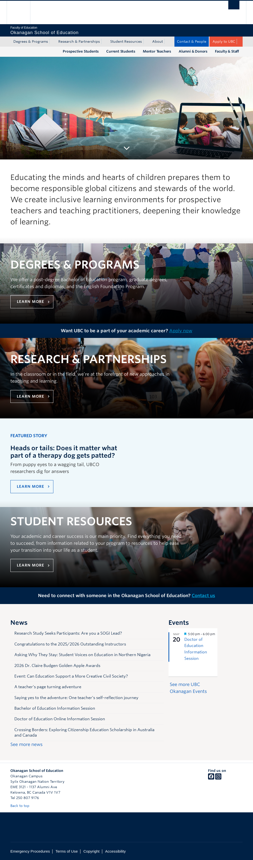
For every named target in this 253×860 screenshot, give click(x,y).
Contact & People (191, 41)
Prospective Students (81, 51)
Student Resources (126, 41)
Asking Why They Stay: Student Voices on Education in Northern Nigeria (82, 654)
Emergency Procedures (30, 851)
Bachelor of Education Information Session (54, 708)
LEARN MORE (30, 486)
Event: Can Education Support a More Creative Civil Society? (71, 676)
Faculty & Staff (227, 51)
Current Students (120, 51)
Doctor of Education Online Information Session (59, 719)
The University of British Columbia (22, 12)
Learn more (30, 301)
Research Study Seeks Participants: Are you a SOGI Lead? (68, 633)
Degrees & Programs (30, 41)
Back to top (22, 806)
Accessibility (115, 851)
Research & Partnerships (79, 41)
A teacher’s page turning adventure (47, 686)
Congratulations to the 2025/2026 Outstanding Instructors (70, 644)
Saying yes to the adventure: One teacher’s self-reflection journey (76, 697)
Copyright (91, 851)
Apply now (180, 330)
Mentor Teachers (157, 51)
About (157, 41)
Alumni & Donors (193, 51)
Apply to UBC (223, 41)
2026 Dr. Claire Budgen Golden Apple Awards (57, 665)
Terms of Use (67, 851)
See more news (26, 744)
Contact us (203, 595)
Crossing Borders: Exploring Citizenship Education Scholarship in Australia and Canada (84, 732)
